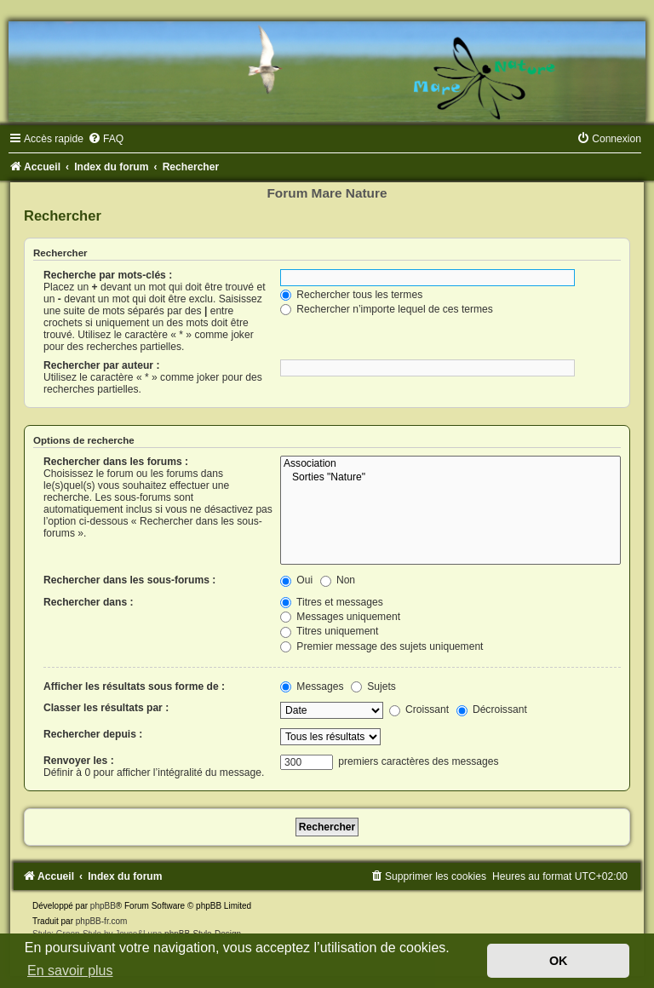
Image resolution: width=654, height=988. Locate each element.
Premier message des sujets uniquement (382, 646)
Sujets (373, 686)
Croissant (419, 709)
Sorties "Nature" (450, 478)
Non (338, 580)
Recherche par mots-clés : (107, 275)
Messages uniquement (340, 617)
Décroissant (491, 709)
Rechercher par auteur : (101, 365)
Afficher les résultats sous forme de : (134, 686)
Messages (311, 686)
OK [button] (558, 961)
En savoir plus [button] (70, 970)
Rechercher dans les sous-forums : (129, 580)
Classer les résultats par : (106, 708)
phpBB (103, 905)
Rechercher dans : (88, 602)
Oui (296, 580)
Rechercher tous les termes (351, 295)
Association (450, 464)
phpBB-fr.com (102, 921)
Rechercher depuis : (92, 734)
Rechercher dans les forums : (115, 462)
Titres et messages (331, 602)
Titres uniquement (329, 631)
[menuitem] (105, 139)
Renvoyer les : (78, 761)
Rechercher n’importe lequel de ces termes (386, 309)
